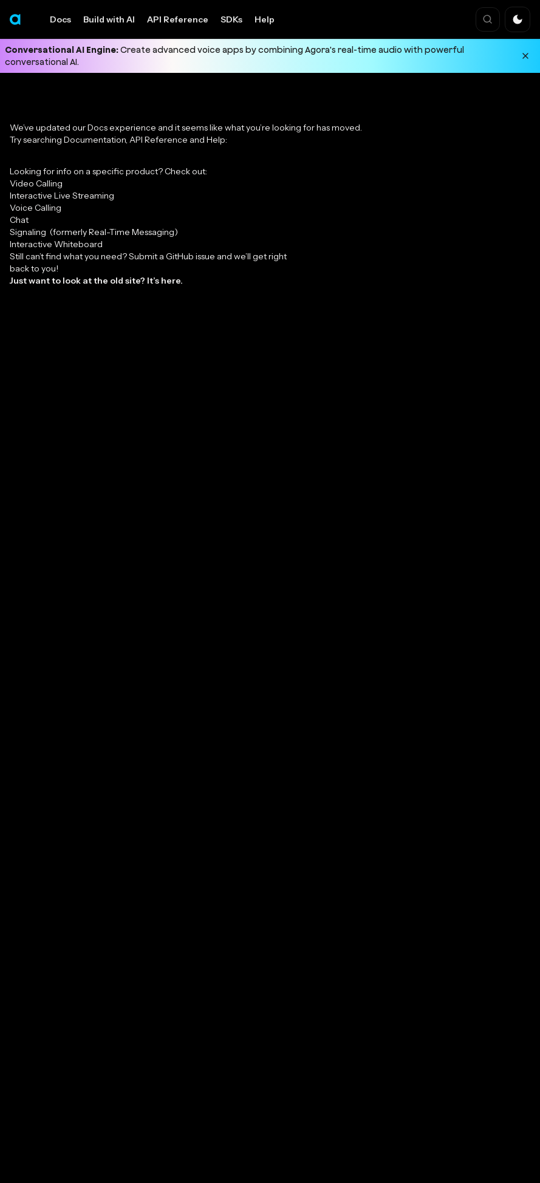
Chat (19, 219)
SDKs (231, 19)
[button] (517, 19)
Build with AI (109, 19)
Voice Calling (35, 207)
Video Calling (36, 183)
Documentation (95, 139)
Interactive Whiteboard (56, 244)
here (170, 280)
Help (265, 19)
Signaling (94, 232)
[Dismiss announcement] (525, 56)
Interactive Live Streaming (62, 195)
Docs (60, 19)
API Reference (177, 19)
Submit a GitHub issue (172, 256)
